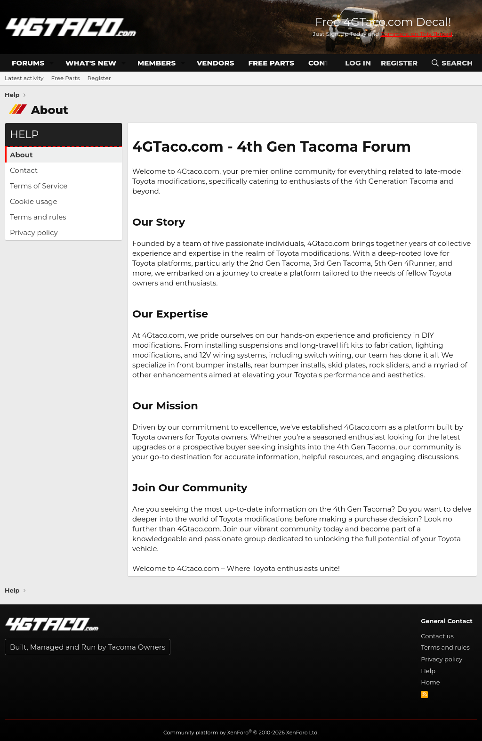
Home (430, 682)
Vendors (215, 62)
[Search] (451, 63)
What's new (90, 62)
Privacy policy (34, 232)
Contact (24, 170)
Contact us (437, 636)
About (21, 154)
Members (156, 62)
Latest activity (24, 77)
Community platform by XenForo (241, 732)
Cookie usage (33, 201)
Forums (28, 62)
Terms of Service (38, 185)
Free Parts (271, 62)
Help (428, 671)
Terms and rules (38, 216)
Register (99, 77)
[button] (51, 63)
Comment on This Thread (416, 33)
